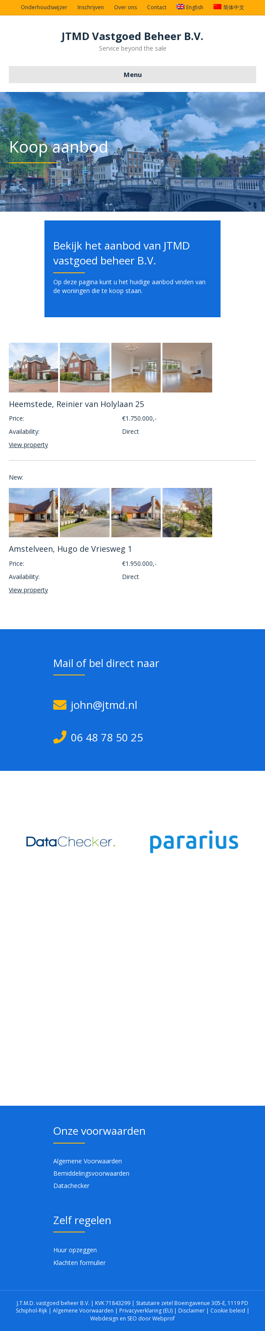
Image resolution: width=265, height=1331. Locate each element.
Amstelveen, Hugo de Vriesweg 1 (70, 548)
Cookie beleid (228, 1310)
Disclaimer (191, 1310)
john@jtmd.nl (104, 704)
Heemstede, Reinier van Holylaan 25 (76, 404)
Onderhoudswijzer (44, 7)
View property (28, 444)
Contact (156, 7)
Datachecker (71, 1185)
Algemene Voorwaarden (87, 1161)
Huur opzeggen (75, 1250)
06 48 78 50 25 (107, 737)
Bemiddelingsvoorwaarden (91, 1173)
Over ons (125, 7)
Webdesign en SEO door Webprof (132, 1318)
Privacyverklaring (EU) (146, 1310)
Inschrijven (90, 7)
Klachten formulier (79, 1262)
